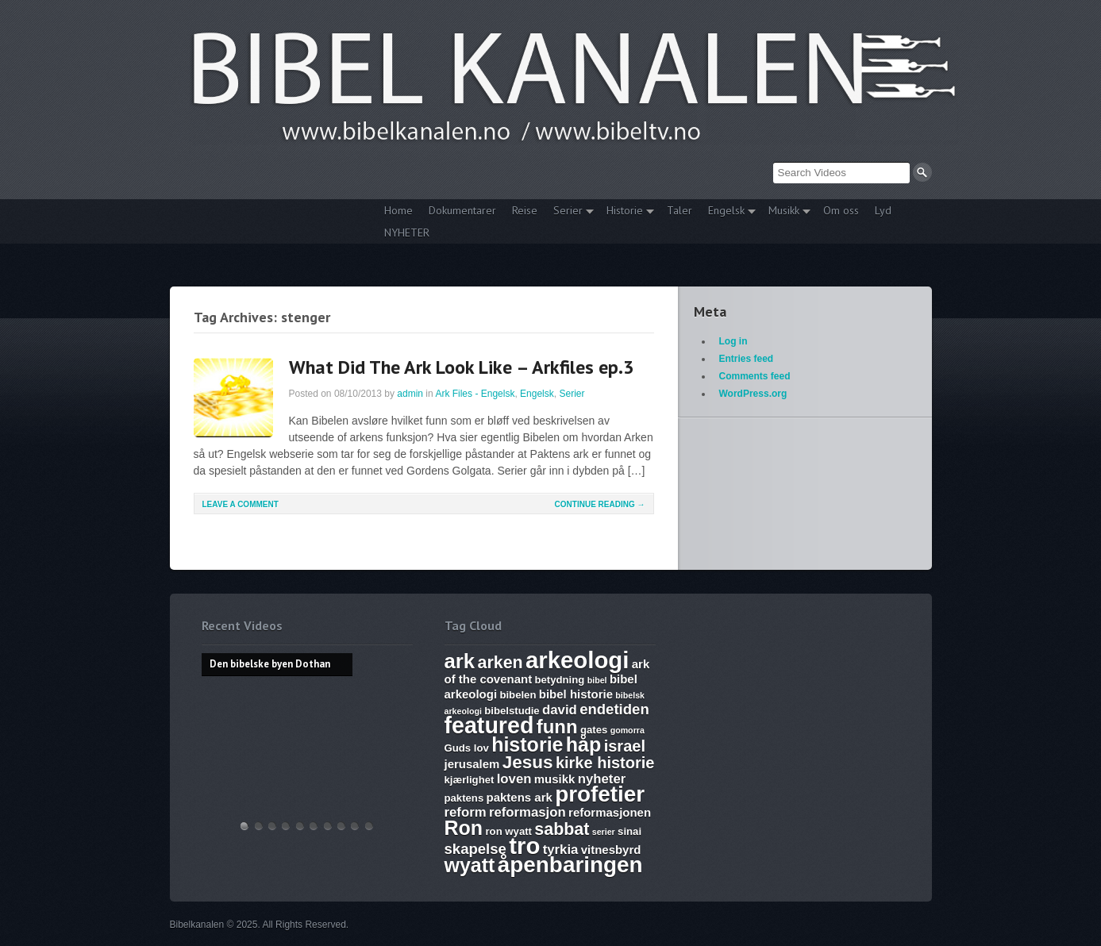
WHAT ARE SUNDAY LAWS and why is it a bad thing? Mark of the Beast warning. (300, 825)
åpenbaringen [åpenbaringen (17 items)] (570, 864)
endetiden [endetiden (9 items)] (614, 709)
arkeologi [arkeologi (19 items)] (577, 660)
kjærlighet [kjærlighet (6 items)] (470, 780)
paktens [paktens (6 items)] (464, 798)
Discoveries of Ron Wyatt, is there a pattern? (286, 825)
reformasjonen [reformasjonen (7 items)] (609, 812)
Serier (569, 212)
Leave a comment (240, 504)
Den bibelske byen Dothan (244, 825)
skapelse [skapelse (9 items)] (475, 848)
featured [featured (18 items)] (489, 725)
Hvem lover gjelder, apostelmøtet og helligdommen (259, 825)
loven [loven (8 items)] (514, 778)
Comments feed (755, 376)
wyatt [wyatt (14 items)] (470, 865)
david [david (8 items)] (559, 709)
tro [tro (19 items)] (524, 846)
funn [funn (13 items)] (557, 726)
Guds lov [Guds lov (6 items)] (467, 748)
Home (398, 210)
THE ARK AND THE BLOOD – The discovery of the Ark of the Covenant (272, 825)
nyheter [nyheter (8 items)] (602, 778)
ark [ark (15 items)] (460, 661)
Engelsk (728, 212)
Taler (679, 210)
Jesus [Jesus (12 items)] (527, 762)
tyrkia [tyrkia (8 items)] (561, 849)
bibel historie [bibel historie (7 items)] (576, 694)
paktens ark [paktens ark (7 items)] (519, 797)
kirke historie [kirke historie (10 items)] (605, 762)
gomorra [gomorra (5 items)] (627, 730)
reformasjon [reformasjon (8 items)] (527, 812)
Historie (626, 212)
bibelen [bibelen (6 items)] (517, 695)
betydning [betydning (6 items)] (559, 680)
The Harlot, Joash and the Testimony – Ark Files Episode (328, 825)
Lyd (883, 210)
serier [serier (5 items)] (603, 831)
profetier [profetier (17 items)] (600, 794)
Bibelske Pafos (369, 825)
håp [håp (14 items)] (583, 744)
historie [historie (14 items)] (527, 744)
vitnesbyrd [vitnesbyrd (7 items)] (611, 849)
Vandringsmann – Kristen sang (355, 825)
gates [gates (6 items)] (593, 730)
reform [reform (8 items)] (466, 812)
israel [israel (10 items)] (624, 746)
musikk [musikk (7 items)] (555, 779)
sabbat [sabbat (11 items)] (561, 829)
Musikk (785, 212)
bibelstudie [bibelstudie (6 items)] (511, 711)
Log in (733, 341)
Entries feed (746, 358)
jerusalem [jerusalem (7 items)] (472, 764)
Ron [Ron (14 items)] (464, 828)
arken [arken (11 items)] (499, 662)
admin (410, 393)
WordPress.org (753, 393)
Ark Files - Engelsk (474, 393)
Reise (524, 210)
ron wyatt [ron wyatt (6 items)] (508, 831)
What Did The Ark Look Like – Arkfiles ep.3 (461, 367)
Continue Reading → (600, 504)
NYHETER (406, 232)
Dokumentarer (462, 210)
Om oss (841, 210)
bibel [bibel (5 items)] (597, 680)
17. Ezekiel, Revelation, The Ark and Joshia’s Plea (314, 825)
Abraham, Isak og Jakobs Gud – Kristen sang (341, 825)
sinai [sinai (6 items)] (629, 831)
